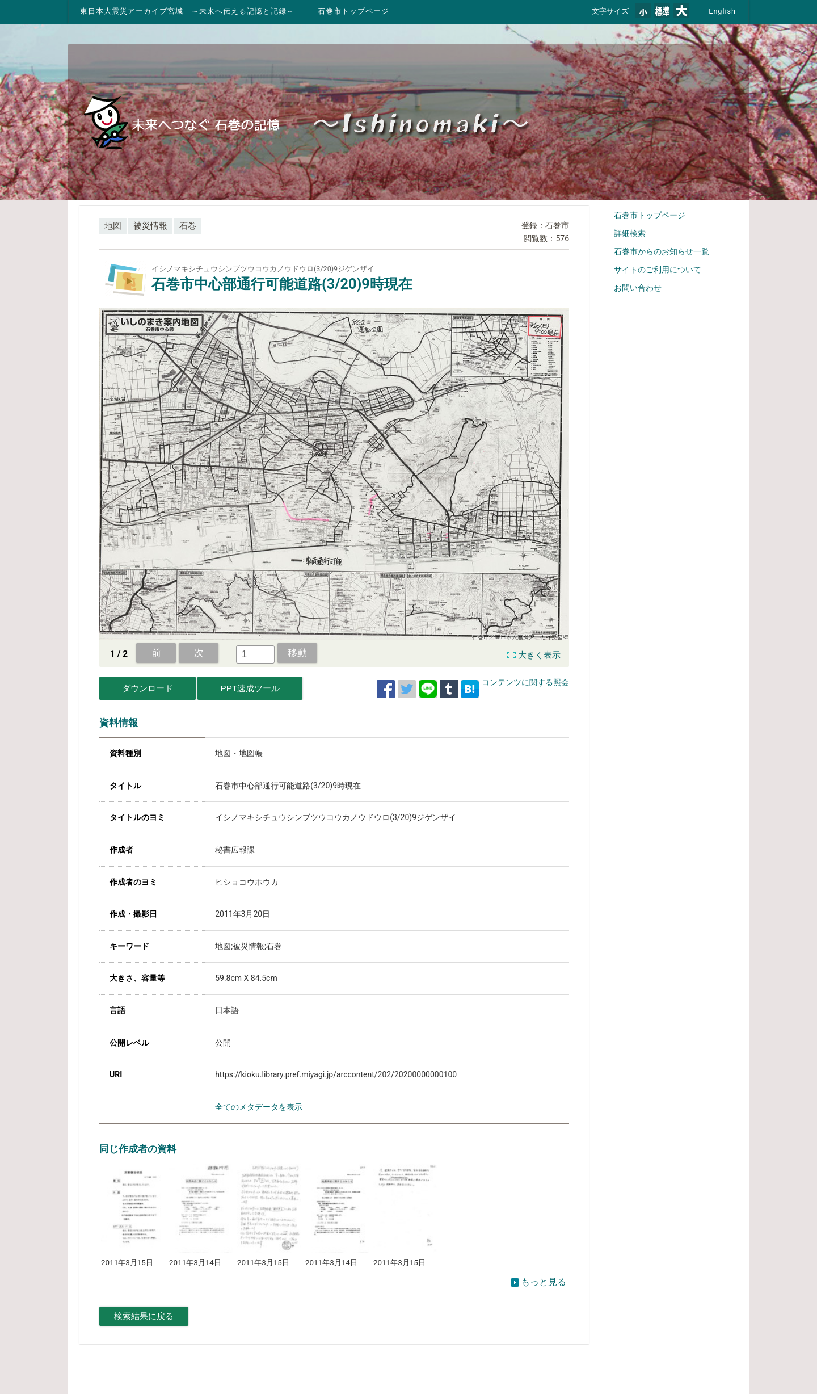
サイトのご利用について (657, 269)
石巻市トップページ (353, 11)
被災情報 (150, 226)
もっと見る (538, 1282)
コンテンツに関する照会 (525, 682)
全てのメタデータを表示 (258, 1106)
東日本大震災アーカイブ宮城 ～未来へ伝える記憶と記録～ (187, 11)
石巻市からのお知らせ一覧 (661, 251)
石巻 (187, 226)
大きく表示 (539, 655)
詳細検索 (630, 233)
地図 (112, 226)
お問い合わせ (638, 287)
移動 (297, 652)
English (722, 11)
